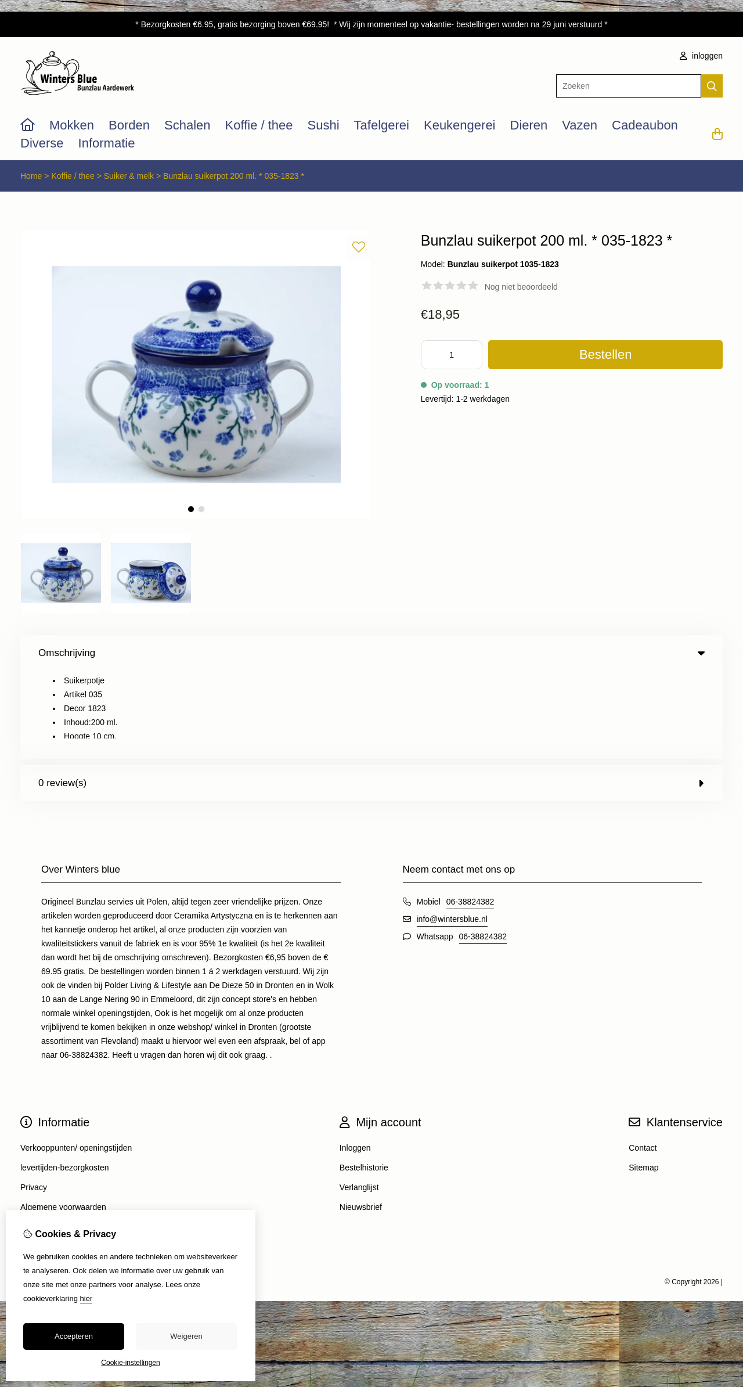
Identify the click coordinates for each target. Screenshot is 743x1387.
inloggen (701, 55)
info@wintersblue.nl (452, 830)
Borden (129, 125)
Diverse (42, 143)
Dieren (529, 125)
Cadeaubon (645, 125)
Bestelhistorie (364, 1079)
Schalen (187, 125)
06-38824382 (470, 813)
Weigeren (186, 1336)
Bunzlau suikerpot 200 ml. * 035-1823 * (233, 176)
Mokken (71, 125)
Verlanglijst (359, 1099)
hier (86, 1298)
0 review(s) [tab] (371, 694)
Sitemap (643, 1079)
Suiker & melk (129, 176)
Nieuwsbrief (361, 1118)
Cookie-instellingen (130, 1363)
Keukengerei (460, 125)
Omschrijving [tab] (371, 652)
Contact (643, 1059)
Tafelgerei (381, 125)
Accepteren (74, 1336)
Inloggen (355, 1059)
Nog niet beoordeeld (521, 286)
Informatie (106, 143)
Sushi (324, 125)
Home (31, 176)
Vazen (579, 125)
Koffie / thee (259, 125)
